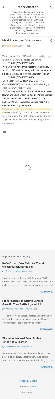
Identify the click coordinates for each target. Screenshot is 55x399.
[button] (51, 41)
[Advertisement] (27, 224)
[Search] (51, 8)
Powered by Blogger (27, 381)
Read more (46, 291)
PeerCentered (27, 7)
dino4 (34, 387)
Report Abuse (27, 392)
